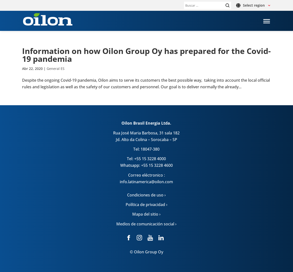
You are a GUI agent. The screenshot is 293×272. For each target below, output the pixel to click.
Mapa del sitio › (146, 214)
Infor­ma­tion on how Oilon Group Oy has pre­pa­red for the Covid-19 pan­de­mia (146, 55)
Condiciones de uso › (146, 195)
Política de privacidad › (146, 204)
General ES (56, 68)
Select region (254, 5)
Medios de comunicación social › (146, 224)
